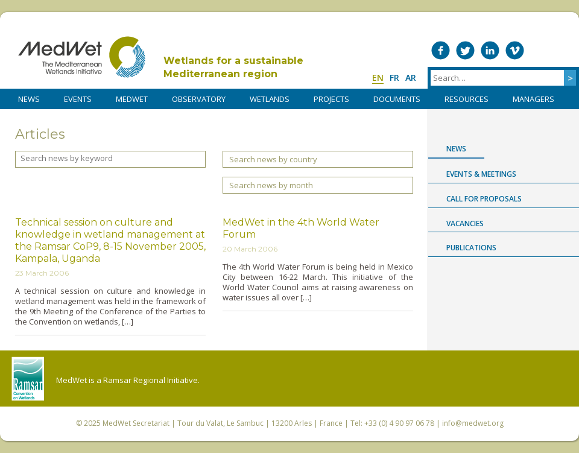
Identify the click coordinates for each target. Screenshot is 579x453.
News (456, 149)
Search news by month (271, 185)
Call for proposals (484, 199)
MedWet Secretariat (136, 423)
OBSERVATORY (199, 98)
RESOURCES (467, 98)
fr (394, 77)
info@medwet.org (473, 423)
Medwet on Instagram (539, 50)
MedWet (81, 57)
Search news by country (273, 159)
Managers (533, 98)
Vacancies (465, 223)
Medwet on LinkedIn (490, 50)
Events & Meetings (481, 174)
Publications (471, 247)
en (378, 77)
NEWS (29, 98)
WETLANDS (270, 98)
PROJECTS (331, 98)
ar (410, 77)
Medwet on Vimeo (514, 50)
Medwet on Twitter (465, 50)
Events (78, 98)
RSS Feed (564, 50)
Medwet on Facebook (440, 50)
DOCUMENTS (396, 98)
